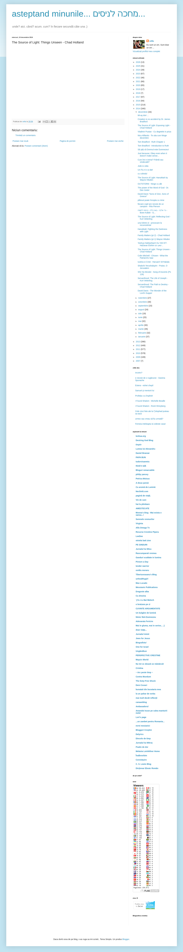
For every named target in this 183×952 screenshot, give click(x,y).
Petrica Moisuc (143, 478)
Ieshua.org (141, 436)
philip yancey (142, 474)
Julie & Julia (143, 166)
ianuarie (142, 336)
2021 (138, 81)
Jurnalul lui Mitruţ (144, 743)
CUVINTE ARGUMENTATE (148, 608)
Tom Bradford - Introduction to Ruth (153, 146)
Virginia (139, 523)
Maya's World (142, 659)
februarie (142, 333)
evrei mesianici (143, 726)
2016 (138, 101)
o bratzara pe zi (143, 604)
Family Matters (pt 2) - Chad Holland (154, 235)
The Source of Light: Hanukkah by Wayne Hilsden (153, 178)
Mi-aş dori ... (143, 115)
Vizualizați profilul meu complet (146, 51)
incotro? (138, 373)
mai (140, 321)
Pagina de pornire (68, 141)
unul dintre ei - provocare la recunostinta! (150, 224)
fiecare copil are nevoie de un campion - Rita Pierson (151, 205)
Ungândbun (141, 651)
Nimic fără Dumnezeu (146, 617)
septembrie (143, 306)
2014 (138, 108)
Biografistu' (141, 642)
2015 (138, 105)
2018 (138, 93)
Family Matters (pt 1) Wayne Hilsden (154, 239)
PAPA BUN (141, 457)
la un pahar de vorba (145, 694)
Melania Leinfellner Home (148, 751)
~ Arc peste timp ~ (144, 672)
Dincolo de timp (143, 738)
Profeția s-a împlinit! (144, 396)
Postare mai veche (115, 141)
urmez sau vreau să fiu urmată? (149, 419)
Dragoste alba (142, 591)
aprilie (141, 325)
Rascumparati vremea (146, 553)
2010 (138, 353)
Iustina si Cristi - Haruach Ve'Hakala (153, 262)
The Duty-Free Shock (146, 681)
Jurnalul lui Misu (143, 549)
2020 (138, 85)
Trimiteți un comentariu (25, 135)
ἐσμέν (138, 444)
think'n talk (141, 466)
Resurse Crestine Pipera (147, 532)
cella (151, 41)
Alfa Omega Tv (143, 528)
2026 (138, 62)
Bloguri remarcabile (145, 470)
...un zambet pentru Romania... (150, 721)
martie (141, 329)
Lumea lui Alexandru (145, 449)
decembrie (143, 112)
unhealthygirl (142, 579)
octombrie (142, 302)
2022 (138, 77)
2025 (138, 66)
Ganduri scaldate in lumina (148, 557)
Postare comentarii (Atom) (36, 146)
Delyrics (139, 734)
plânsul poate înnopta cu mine (151, 200)
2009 (138, 357)
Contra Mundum (143, 677)
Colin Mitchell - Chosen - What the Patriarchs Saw (153, 256)
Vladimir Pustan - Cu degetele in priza (154, 132)
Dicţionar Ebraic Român (147, 768)
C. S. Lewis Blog (143, 764)
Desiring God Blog (144, 440)
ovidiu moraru (142, 570)
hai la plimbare (143, 504)
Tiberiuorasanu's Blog (146, 574)
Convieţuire (141, 760)
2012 (138, 345)
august (141, 309)
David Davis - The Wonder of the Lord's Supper (152, 292)
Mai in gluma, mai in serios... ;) (150, 625)
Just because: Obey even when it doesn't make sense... (152, 154)
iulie (140, 313)
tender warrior (142, 566)
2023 (138, 73)
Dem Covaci (141, 685)
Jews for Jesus (143, 638)
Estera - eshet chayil (144, 385)
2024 (138, 70)
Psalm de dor (142, 747)
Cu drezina (141, 596)
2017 (138, 97)
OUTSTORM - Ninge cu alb (150, 184)
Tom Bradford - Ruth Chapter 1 (151, 142)
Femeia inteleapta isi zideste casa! (150, 424)
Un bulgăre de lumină (146, 613)
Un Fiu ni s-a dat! (145, 170)
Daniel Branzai (142, 453)
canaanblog (141, 702)
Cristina (139, 668)
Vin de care (141, 500)
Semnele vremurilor (145, 519)
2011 (138, 349)
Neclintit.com (142, 491)
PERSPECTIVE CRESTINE (148, 655)
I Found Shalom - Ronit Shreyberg (150, 406)
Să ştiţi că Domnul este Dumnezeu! (153, 149)
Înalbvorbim (141, 755)
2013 (138, 341)
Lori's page (141, 717)
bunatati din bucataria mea (148, 689)
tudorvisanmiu (142, 461)
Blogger (125, 939)
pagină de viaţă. (143, 496)
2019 (138, 89)
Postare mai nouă (20, 141)
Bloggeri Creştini (144, 730)
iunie (140, 317)
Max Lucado (141, 583)
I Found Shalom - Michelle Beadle (150, 401)
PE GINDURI (141, 545)
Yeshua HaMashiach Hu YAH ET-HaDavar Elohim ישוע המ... (152, 244)
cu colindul (142, 173)
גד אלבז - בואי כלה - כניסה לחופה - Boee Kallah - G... (152, 211)
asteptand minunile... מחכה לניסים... (78, 13)
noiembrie (142, 298)
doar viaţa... (141, 630)
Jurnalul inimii (142, 634)
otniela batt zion (143, 540)
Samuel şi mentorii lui (144, 390)
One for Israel (142, 647)
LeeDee (139, 536)
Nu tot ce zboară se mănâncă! (150, 664)
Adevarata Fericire (144, 621)
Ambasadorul (142, 706)
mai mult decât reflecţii (146, 698)
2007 (138, 361)
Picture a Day (142, 562)
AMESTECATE (142, 508)
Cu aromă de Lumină (145, 487)
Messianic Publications (147, 587)
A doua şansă (142, 483)
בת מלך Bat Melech (145, 600)
